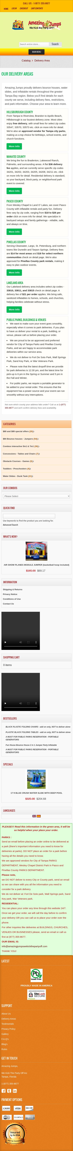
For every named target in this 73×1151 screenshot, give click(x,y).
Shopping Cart (11, 657)
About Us (6, 1013)
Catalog (26, 60)
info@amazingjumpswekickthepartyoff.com (24, 946)
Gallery (4, 1034)
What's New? (10, 536)
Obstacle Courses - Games (17, 461)
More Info (14, 146)
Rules (4, 1049)
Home (6, 8)
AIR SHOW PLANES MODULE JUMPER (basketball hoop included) (36, 565)
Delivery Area (42, 60)
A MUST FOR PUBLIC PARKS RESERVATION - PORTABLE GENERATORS (32, 738)
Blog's (4, 1044)
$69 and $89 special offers (18, 431)
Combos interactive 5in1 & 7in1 (20, 446)
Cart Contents (37, 8)
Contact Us (8, 604)
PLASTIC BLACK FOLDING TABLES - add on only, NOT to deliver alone (38, 732)
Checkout (24, 8)
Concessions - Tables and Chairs (21, 454)
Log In (14, 8)
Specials (8, 764)
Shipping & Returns (12, 589)
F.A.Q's (5, 1039)
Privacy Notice (10, 594)
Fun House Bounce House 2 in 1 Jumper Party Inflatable (31, 745)
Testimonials (7, 1024)
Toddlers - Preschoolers (16, 468)
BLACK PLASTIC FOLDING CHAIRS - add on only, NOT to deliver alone (38, 727)
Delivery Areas (8, 1019)
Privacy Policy (8, 1029)
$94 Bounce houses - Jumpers (20, 439)
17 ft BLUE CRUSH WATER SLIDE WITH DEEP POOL (36, 793)
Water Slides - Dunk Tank (17, 476)
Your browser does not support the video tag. (20, 631)
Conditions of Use (12, 599)
